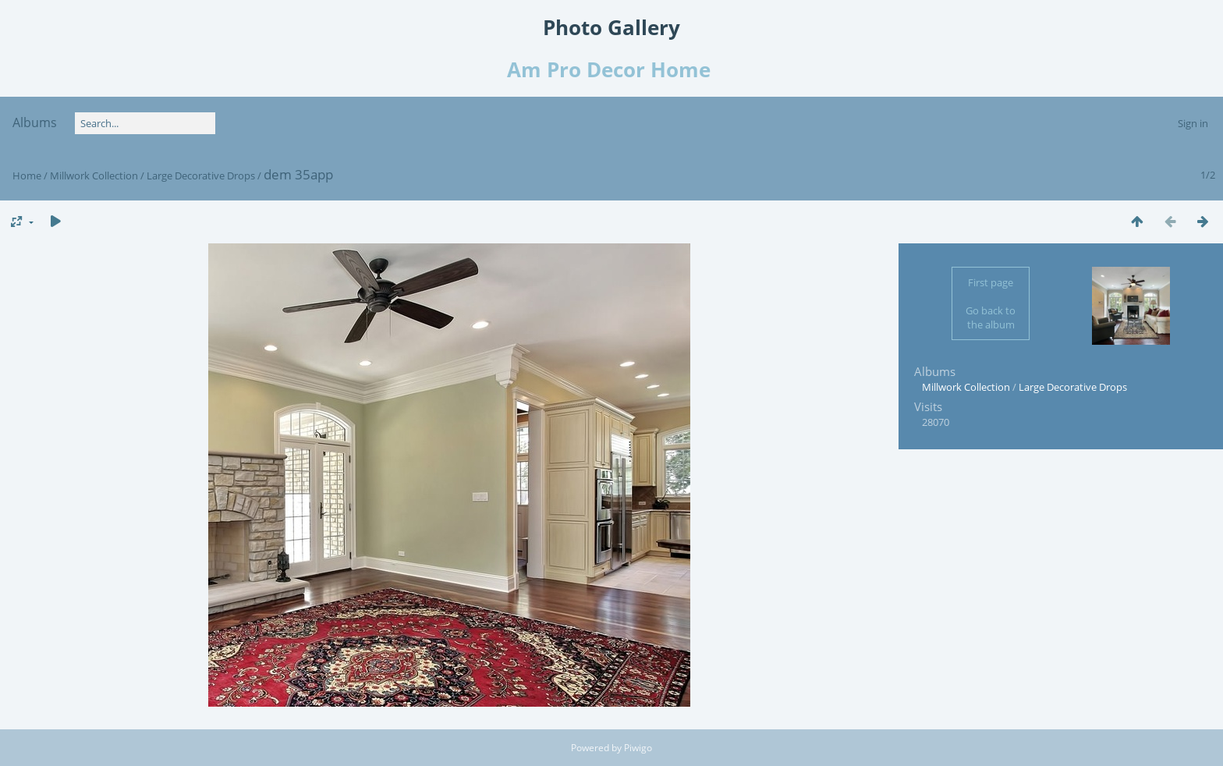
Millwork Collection (94, 175)
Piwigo (638, 747)
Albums (34, 122)
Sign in (1193, 123)
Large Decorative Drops (201, 175)
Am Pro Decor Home (611, 69)
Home (26, 175)
